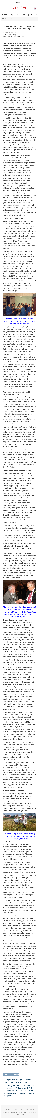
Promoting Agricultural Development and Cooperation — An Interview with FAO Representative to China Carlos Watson (19, 1088)
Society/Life (10, 19)
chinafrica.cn (19, 2)
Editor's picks (27, 15)
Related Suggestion (11, 1074)
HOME (4, 19)
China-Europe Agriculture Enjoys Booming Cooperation (19, 1094)
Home (4, 15)
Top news (14, 15)
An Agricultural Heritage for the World (17, 1080)
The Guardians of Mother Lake (15, 1083)
